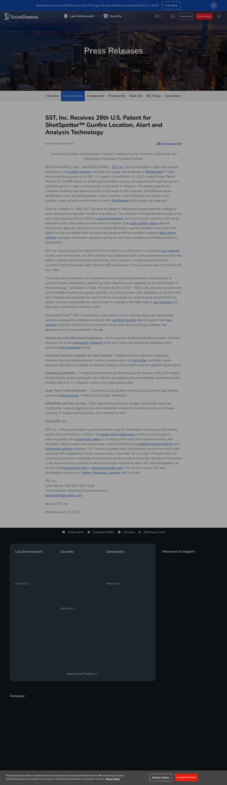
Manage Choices (160, 777)
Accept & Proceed (186, 777)
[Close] (221, 777)
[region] (113, 777)
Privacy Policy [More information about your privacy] (113, 779)
